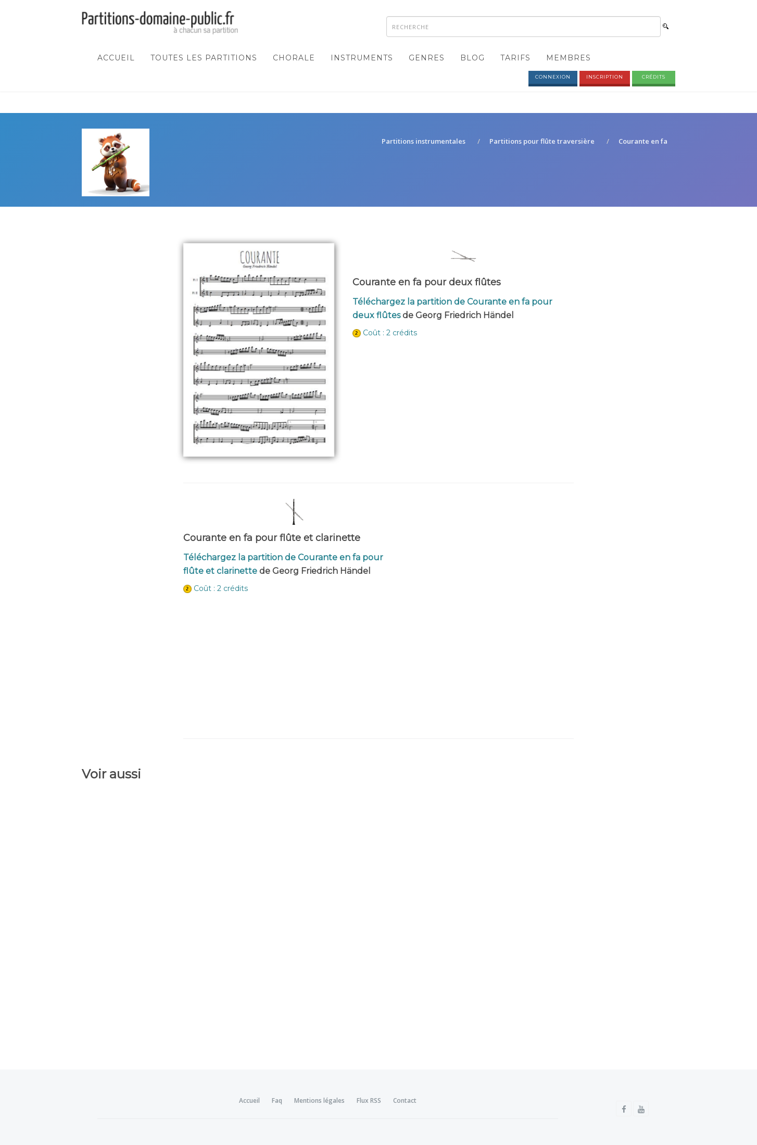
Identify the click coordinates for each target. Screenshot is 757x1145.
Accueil (116, 57)
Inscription (604, 77)
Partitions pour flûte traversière (542, 141)
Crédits (653, 77)
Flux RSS (369, 1100)
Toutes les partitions (203, 57)
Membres (568, 57)
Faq (277, 1100)
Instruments (362, 57)
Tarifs (515, 57)
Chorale (294, 57)
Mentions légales (319, 1100)
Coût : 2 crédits (390, 332)
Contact (405, 1100)
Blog (472, 57)
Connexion (553, 77)
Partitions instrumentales (423, 141)
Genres (427, 57)
